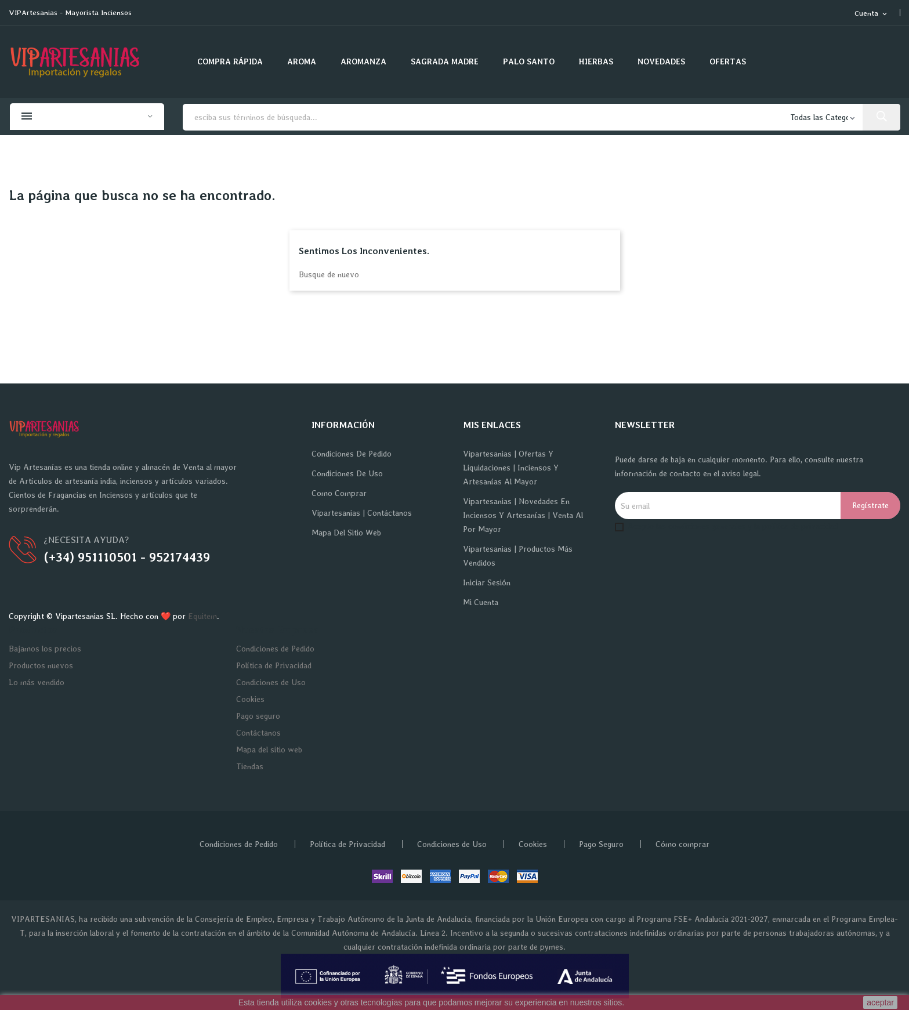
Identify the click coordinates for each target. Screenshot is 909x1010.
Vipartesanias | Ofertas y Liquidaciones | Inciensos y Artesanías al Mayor (511, 467)
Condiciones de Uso (347, 473)
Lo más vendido (36, 682)
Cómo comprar (682, 844)
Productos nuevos (41, 665)
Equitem (202, 616)
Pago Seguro (601, 844)
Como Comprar (339, 493)
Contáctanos (258, 732)
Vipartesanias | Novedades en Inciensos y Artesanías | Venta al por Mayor (523, 515)
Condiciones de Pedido (352, 453)
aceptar (880, 1002)
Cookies (250, 699)
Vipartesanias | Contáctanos (362, 512)
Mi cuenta (480, 602)
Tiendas (249, 766)
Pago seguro (258, 716)
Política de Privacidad (274, 665)
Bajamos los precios (45, 648)
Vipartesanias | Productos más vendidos (518, 555)
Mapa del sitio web (346, 532)
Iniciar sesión (486, 582)
